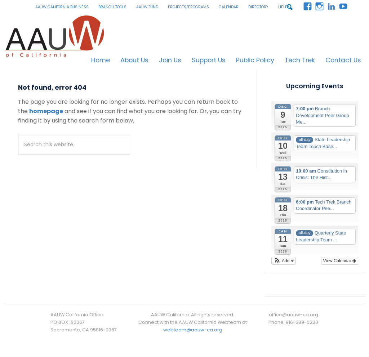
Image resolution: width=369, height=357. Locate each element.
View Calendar (339, 260)
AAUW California (56, 36)
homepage (46, 111)
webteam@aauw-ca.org (192, 330)
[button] (283, 260)
